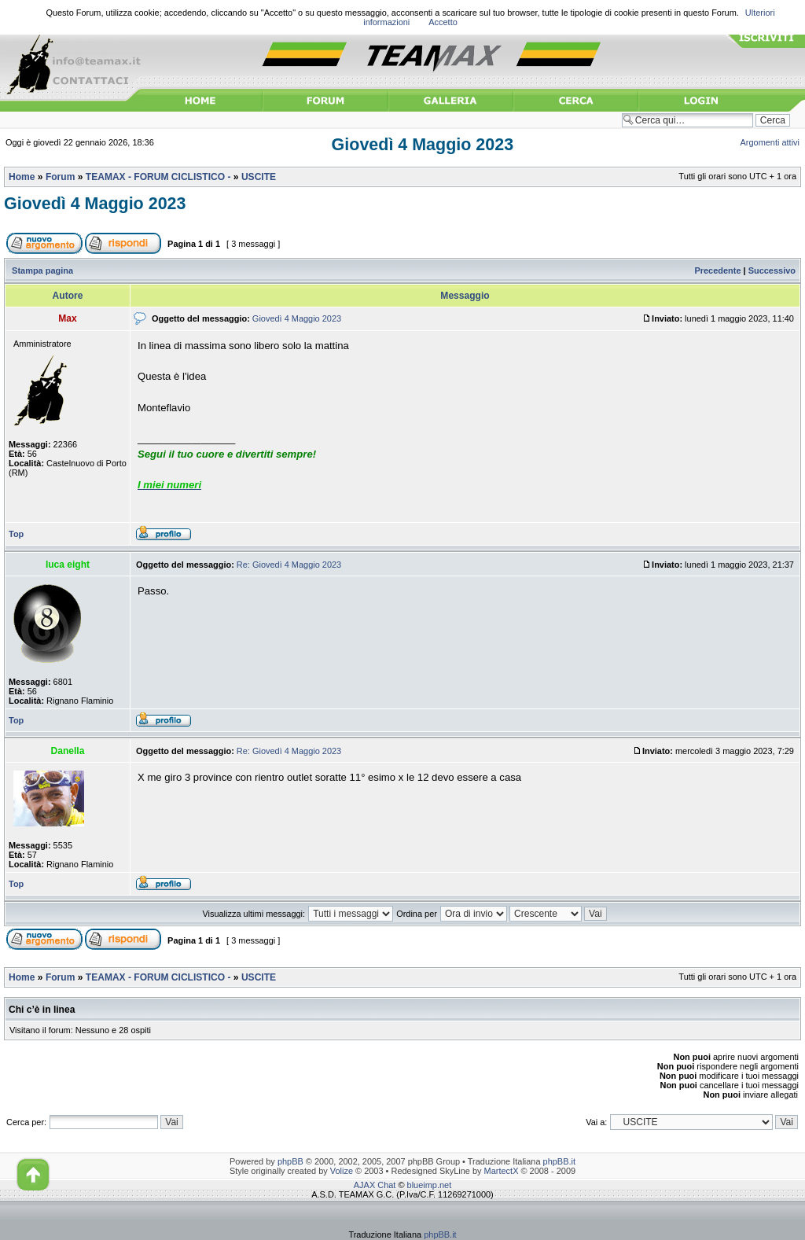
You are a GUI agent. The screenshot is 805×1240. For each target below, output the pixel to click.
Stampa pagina (42, 270)
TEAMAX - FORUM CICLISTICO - (158, 176)
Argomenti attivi (770, 142)
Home (22, 176)
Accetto (443, 22)
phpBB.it (559, 1161)
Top (16, 534)
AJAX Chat (375, 1185)
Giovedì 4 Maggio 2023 (422, 144)
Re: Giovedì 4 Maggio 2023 (289, 564)
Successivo (772, 270)
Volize (341, 1171)
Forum (60, 176)
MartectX (501, 1171)
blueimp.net (429, 1185)
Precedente (717, 270)
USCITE (258, 176)
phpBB (290, 1161)
